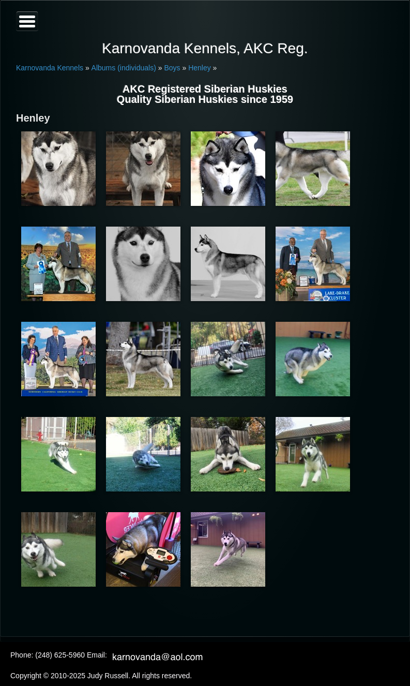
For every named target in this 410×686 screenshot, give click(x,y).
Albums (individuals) (124, 68)
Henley (199, 68)
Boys (172, 68)
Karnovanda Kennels (49, 68)
